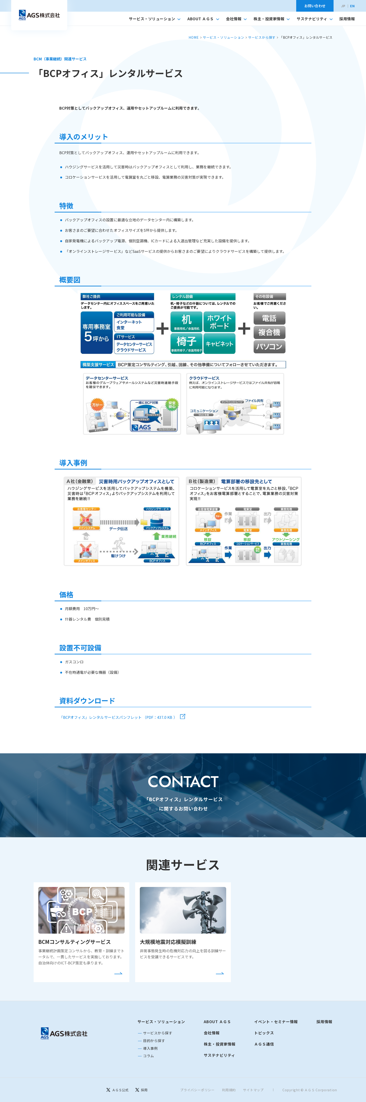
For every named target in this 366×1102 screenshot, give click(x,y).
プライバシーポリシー (197, 1090)
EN (352, 5)
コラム (148, 1055)
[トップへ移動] (39, 15)
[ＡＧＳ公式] (117, 1090)
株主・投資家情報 (271, 18)
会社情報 (236, 18)
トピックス (264, 1033)
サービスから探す (262, 37)
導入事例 (150, 1048)
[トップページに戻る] (64, 1033)
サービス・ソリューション (154, 18)
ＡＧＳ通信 (264, 1044)
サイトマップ (253, 1090)
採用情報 (347, 18)
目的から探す (154, 1040)
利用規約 (229, 1090)
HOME (194, 37)
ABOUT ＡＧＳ (203, 18)
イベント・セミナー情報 (276, 1021)
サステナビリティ (315, 18)
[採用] (141, 1090)
